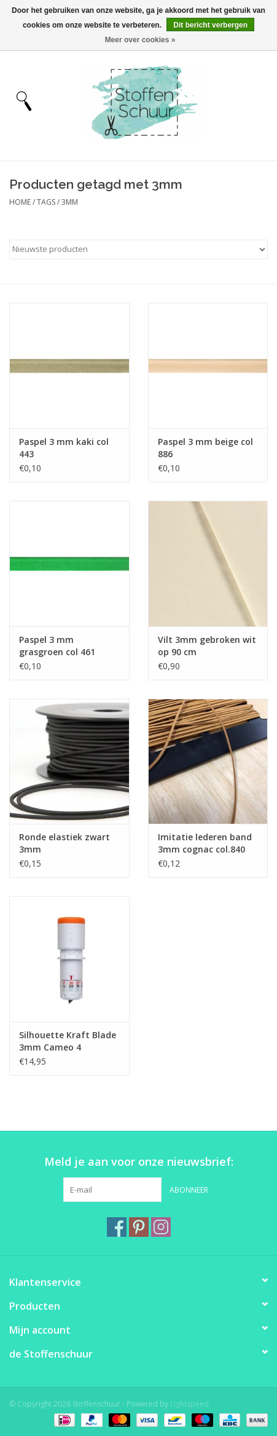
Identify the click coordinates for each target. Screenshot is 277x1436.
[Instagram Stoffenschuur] (161, 1227)
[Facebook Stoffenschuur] (117, 1227)
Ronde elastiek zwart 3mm (64, 843)
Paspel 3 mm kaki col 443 (64, 448)
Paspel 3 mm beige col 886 (205, 448)
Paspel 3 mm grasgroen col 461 (57, 646)
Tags (46, 202)
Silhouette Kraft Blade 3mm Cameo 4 (67, 1041)
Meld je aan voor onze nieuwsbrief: (138, 1161)
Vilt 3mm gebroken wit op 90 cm (207, 646)
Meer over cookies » (140, 40)
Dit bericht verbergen (210, 25)
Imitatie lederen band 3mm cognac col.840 (205, 843)
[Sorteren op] (138, 249)
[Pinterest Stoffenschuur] (139, 1227)
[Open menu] (24, 100)
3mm (69, 202)
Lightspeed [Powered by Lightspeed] (189, 1404)
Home (20, 202)
